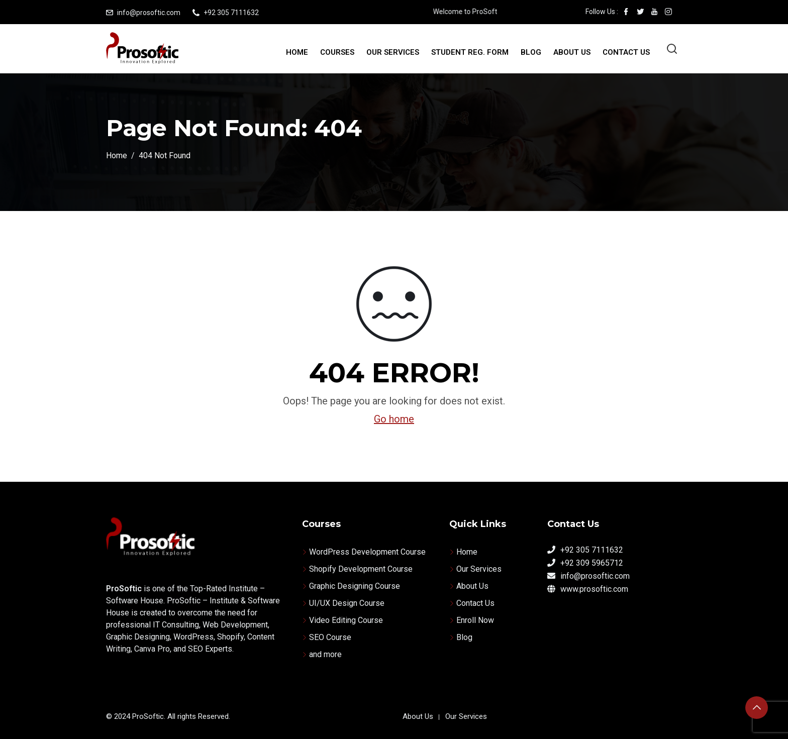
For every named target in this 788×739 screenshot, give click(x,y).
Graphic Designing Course (354, 586)
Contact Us (626, 52)
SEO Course (330, 637)
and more (325, 654)
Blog (531, 52)
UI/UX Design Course (346, 603)
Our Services (392, 52)
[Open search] (672, 49)
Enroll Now (475, 620)
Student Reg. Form (470, 52)
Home (297, 52)
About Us (571, 52)
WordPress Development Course (367, 552)
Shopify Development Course (361, 569)
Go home (394, 419)
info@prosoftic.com (148, 13)
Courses (337, 52)
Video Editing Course (346, 620)
